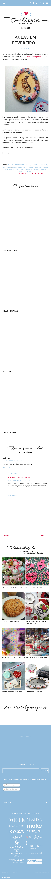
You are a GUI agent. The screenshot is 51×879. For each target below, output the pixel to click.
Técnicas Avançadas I (33, 57)
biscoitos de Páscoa (22, 165)
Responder (6, 467)
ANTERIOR (7, 536)
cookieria (7, 167)
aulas (10, 165)
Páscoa (43, 169)
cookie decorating (39, 165)
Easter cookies (32, 169)
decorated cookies (17, 169)
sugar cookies (25, 171)
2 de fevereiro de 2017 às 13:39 (13, 461)
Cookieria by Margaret (19, 478)
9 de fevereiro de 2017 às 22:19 (19, 480)
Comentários (10, 789)
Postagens (9, 785)
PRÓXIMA (44, 536)
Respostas (14, 473)
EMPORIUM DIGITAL (42, 872)
